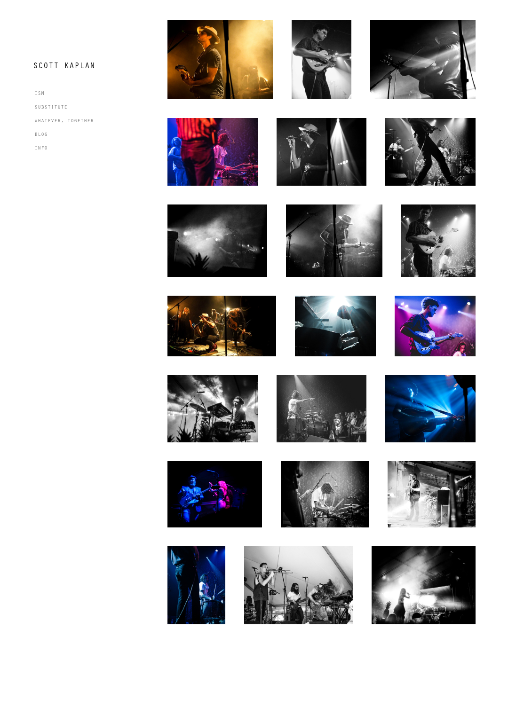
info (41, 147)
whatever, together (64, 120)
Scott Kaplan (64, 65)
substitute (50, 106)
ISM (39, 92)
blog (41, 133)
